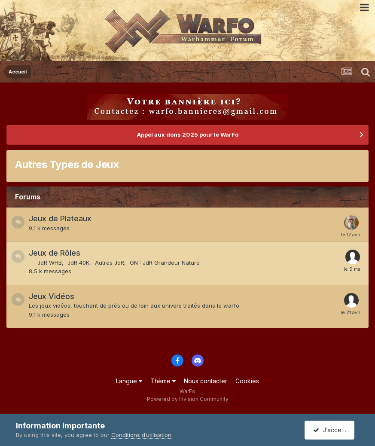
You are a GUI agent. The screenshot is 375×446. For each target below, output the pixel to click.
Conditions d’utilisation (141, 434)
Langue (129, 381)
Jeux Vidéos (51, 296)
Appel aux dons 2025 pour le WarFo (187, 134)
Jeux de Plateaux (60, 218)
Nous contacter (205, 381)
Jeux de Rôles (54, 252)
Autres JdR (109, 262)
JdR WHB (49, 262)
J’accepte (331, 430)
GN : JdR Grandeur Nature (165, 262)
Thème (163, 381)
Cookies (247, 381)
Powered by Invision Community (188, 399)
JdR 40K (78, 262)
